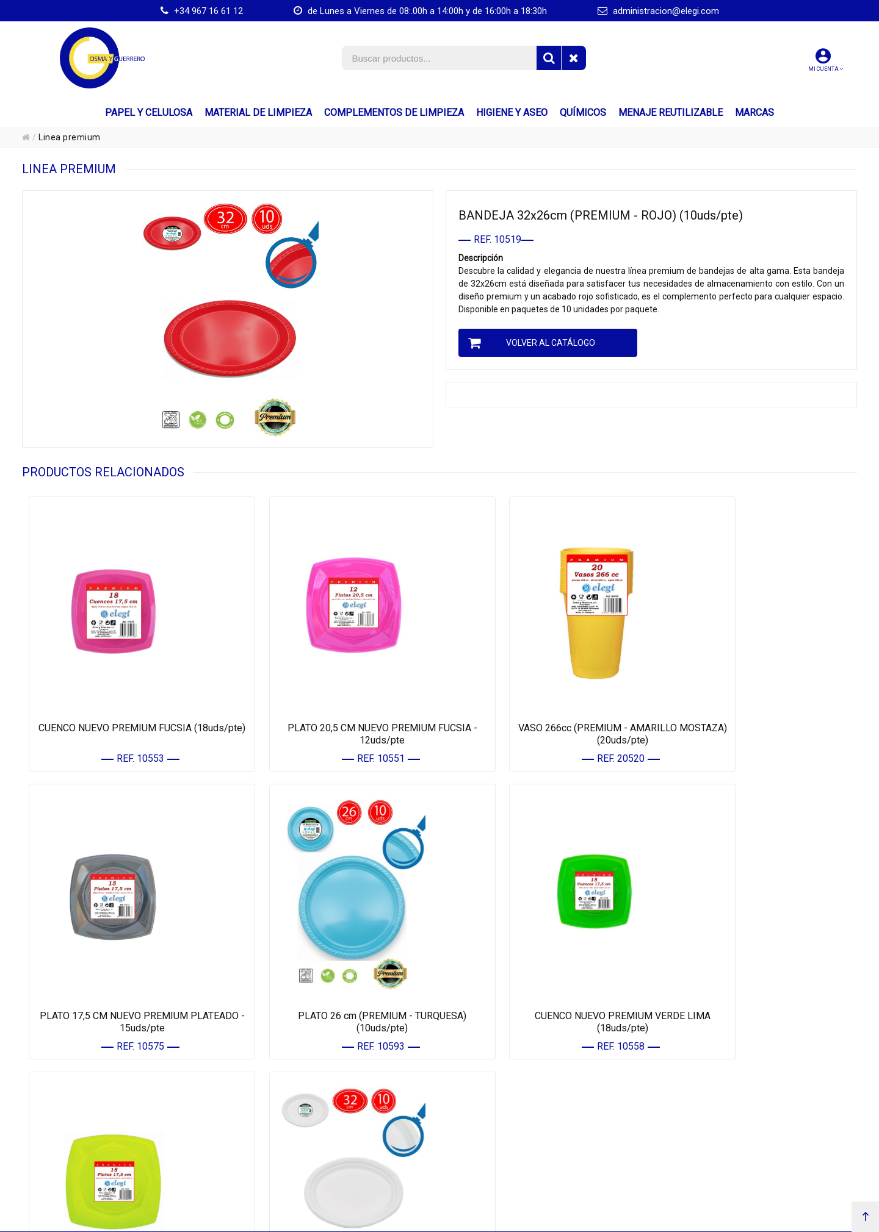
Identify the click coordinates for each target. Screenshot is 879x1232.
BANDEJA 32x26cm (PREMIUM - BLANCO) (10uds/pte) (752, 964)
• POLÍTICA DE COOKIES (710, 1118)
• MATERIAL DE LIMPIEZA (296, 1104)
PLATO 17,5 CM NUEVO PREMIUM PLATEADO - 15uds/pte (753, 705)
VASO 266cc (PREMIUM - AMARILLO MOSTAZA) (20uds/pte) (544, 705)
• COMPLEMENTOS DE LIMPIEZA (308, 1118)
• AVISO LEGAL (695, 1090)
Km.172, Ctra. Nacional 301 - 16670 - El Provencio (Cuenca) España (415, 1220)
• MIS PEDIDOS (487, 1104)
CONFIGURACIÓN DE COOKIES (725, 1147)
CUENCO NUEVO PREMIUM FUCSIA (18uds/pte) (126, 705)
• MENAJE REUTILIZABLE (296, 1161)
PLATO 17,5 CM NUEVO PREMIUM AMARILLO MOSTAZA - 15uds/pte (544, 964)
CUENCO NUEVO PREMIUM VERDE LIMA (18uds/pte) (335, 964)
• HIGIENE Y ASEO (283, 1132)
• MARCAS (271, 1176)
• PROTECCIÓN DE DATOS (713, 1104)
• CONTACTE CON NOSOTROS (513, 1118)
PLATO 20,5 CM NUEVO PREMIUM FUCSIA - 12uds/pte (335, 705)
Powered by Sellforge (758, 1220)
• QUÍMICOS (273, 1147)
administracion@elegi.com (658, 10)
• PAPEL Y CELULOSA (289, 1090)
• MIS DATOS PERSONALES (508, 1090)
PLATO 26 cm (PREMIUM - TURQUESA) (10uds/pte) (126, 964)
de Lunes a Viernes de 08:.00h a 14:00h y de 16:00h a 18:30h (420, 10)
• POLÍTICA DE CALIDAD (711, 1132)
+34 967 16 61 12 (202, 10)
